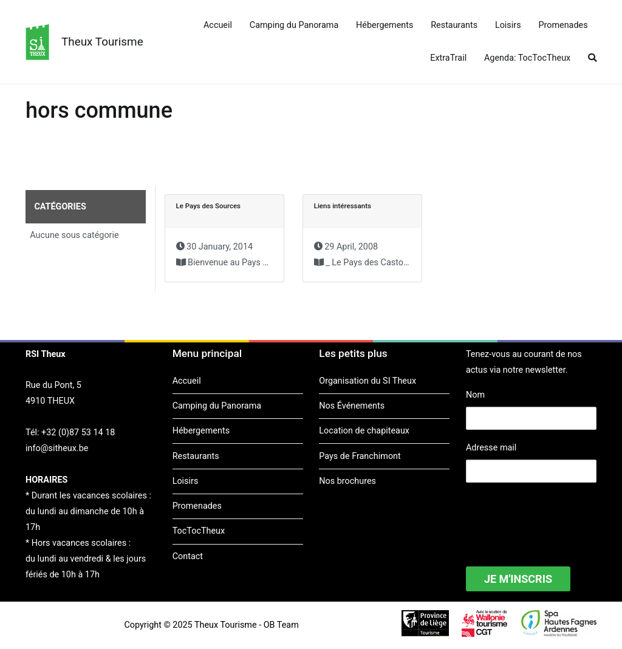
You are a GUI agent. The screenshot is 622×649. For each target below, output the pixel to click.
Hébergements (384, 25)
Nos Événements (351, 406)
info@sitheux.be (57, 448)
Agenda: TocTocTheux (527, 58)
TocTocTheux (199, 531)
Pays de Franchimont (359, 456)
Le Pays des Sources (208, 206)
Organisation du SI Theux (367, 381)
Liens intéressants (342, 206)
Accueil (217, 25)
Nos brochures (347, 481)
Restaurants (454, 25)
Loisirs (508, 25)
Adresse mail (491, 448)
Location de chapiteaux (364, 431)
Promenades (562, 25)
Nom (475, 395)
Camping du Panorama (294, 25)
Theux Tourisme (102, 42)
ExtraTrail (448, 58)
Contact (188, 556)
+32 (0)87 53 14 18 (78, 432)
